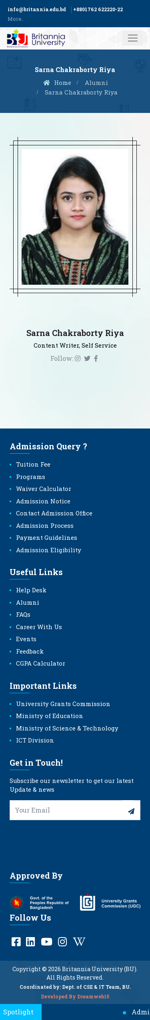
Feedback (30, 651)
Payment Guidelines (46, 537)
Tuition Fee (33, 464)
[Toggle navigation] (133, 38)
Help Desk (31, 590)
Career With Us (39, 627)
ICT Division (35, 740)
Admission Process (45, 525)
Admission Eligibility (48, 550)
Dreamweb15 (93, 999)
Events (26, 639)
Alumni (96, 82)
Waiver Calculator (43, 489)
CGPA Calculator (40, 663)
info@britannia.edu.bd (37, 9)
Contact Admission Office (54, 513)
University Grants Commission (63, 704)
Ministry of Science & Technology (67, 728)
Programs (30, 477)
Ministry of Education (49, 716)
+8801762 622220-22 (98, 9)
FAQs (23, 614)
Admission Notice (43, 501)
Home (56, 82)
